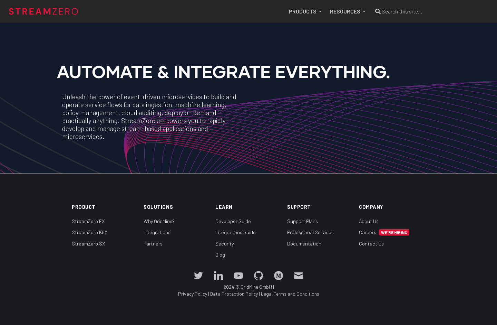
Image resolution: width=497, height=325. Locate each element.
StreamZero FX (88, 221)
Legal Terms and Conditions (290, 294)
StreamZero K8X (89, 232)
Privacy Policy (192, 294)
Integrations (157, 232)
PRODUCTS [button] (303, 11)
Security (224, 243)
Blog (220, 255)
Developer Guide (233, 221)
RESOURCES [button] (345, 11)
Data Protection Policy (234, 294)
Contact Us (371, 243)
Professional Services (310, 232)
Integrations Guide (235, 232)
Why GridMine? (159, 221)
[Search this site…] (425, 11)
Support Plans (302, 221)
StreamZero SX (88, 243)
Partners (153, 243)
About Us (369, 221)
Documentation (304, 243)
